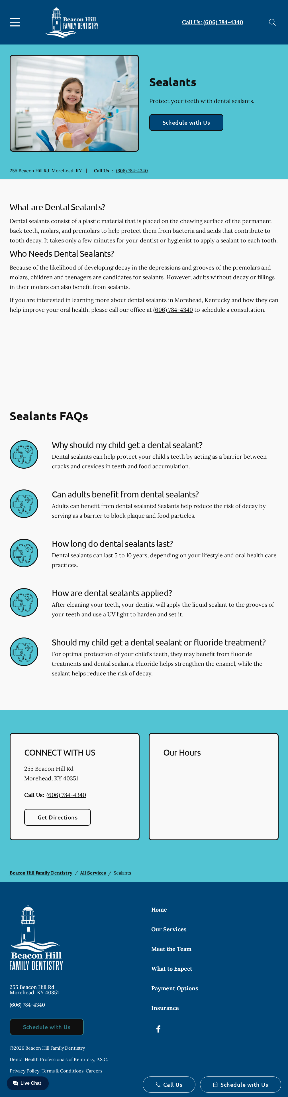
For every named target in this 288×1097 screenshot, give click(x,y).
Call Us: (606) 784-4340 (212, 22)
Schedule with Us (186, 122)
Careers (94, 1071)
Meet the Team (171, 948)
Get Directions (58, 817)
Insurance (165, 1007)
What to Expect (171, 968)
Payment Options (174, 988)
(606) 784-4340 (132, 170)
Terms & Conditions (62, 1071)
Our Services (169, 929)
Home (159, 909)
